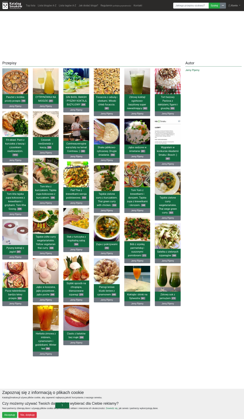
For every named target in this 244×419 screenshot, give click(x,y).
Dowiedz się (111, 408)
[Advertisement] (122, 35)
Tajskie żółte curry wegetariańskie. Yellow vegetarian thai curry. (46, 242)
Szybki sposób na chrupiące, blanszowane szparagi (76, 289)
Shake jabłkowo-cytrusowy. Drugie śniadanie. (107, 151)
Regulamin (116, 5)
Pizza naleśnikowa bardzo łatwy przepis (15, 294)
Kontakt (138, 5)
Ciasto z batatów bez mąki (76, 335)
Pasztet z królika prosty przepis (15, 99)
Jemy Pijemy (15, 106)
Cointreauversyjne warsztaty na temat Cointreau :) (76, 147)
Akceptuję (9, 415)
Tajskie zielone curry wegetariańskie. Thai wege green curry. (168, 205)
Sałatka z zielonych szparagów (167, 253)
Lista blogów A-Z (47, 5)
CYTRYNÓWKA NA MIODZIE (45, 99)
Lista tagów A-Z (67, 5)
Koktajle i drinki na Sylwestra (137, 296)
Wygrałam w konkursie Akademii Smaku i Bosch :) (168, 153)
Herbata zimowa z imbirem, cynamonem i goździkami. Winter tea (45, 341)
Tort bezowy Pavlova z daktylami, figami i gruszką (168, 103)
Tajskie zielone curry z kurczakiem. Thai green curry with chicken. (106, 199)
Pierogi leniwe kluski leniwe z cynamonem (106, 291)
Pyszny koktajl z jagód (15, 249)
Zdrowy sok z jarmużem (168, 296)
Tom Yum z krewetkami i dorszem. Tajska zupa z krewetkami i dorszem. (137, 198)
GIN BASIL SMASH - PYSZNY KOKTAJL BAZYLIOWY (76, 101)
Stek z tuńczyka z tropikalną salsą (76, 240)
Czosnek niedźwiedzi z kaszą (45, 143)
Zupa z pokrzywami (106, 246)
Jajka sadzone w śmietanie (137, 149)
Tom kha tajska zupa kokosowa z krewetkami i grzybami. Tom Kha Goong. (15, 201)
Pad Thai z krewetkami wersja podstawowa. (76, 194)
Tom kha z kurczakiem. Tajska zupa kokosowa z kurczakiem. (45, 192)
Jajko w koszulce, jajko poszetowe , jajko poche (46, 291)
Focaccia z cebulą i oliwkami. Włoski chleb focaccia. (106, 103)
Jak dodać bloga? (88, 5)
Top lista (30, 5)
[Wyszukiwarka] (191, 6)
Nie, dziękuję (27, 415)
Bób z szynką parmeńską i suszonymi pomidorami (137, 250)
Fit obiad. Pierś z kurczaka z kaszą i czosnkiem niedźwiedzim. (15, 147)
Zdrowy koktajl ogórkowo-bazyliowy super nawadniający (137, 103)
